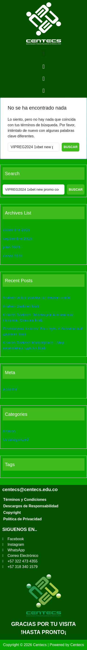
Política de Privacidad (22, 519)
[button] (43, 53)
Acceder (10, 389)
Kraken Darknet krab (21, 306)
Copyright (12, 512)
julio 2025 (11, 247)
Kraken (9, 431)
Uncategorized (16, 440)
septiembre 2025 (17, 238)
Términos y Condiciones (24, 500)
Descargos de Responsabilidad (30, 506)
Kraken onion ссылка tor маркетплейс (37, 297)
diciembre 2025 (16, 230)
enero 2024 (13, 256)
